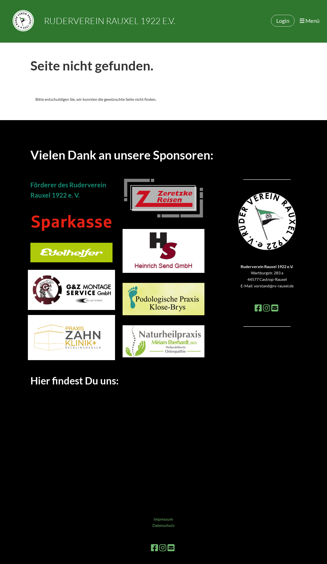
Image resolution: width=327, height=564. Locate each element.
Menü (309, 20)
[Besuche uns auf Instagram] (266, 308)
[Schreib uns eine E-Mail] (274, 308)
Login (282, 20)
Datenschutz (163, 525)
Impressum (163, 519)
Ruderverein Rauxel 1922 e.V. (109, 20)
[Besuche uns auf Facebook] (258, 308)
